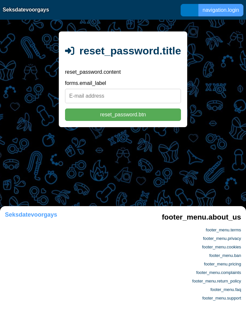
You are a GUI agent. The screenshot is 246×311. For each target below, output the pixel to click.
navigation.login (221, 10)
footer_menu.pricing (222, 264)
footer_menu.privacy (222, 238)
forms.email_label (85, 83)
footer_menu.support (221, 298)
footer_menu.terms (223, 229)
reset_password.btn (123, 114)
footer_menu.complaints (218, 272)
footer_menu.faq (226, 289)
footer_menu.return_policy (216, 281)
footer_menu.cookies (221, 246)
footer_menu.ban (225, 255)
